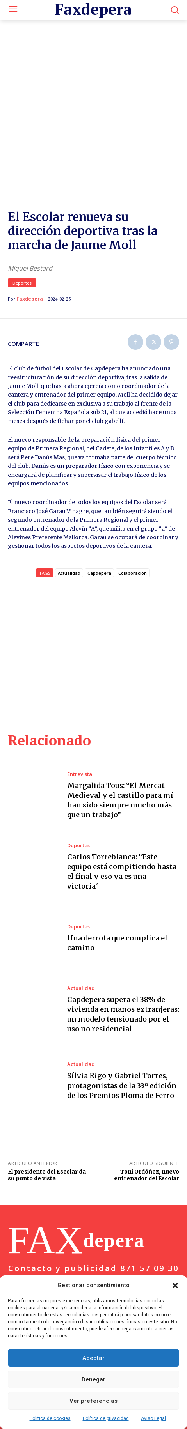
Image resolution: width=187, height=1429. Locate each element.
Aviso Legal (153, 1418)
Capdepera (99, 528)
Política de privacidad (106, 1418)
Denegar (93, 1379)
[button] (175, 1285)
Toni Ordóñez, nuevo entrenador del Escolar (146, 1130)
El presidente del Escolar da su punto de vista (47, 1130)
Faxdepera (29, 254)
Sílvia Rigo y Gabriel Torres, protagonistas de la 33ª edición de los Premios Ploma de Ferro (121, 1040)
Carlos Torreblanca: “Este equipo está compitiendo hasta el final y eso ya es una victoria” (121, 826)
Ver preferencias (93, 1400)
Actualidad (81, 943)
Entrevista (79, 729)
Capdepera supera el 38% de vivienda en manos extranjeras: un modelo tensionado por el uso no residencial (123, 969)
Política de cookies (50, 1418)
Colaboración (132, 528)
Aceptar (93, 1358)
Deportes (22, 238)
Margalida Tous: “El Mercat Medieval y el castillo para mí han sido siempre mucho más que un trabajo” (120, 755)
